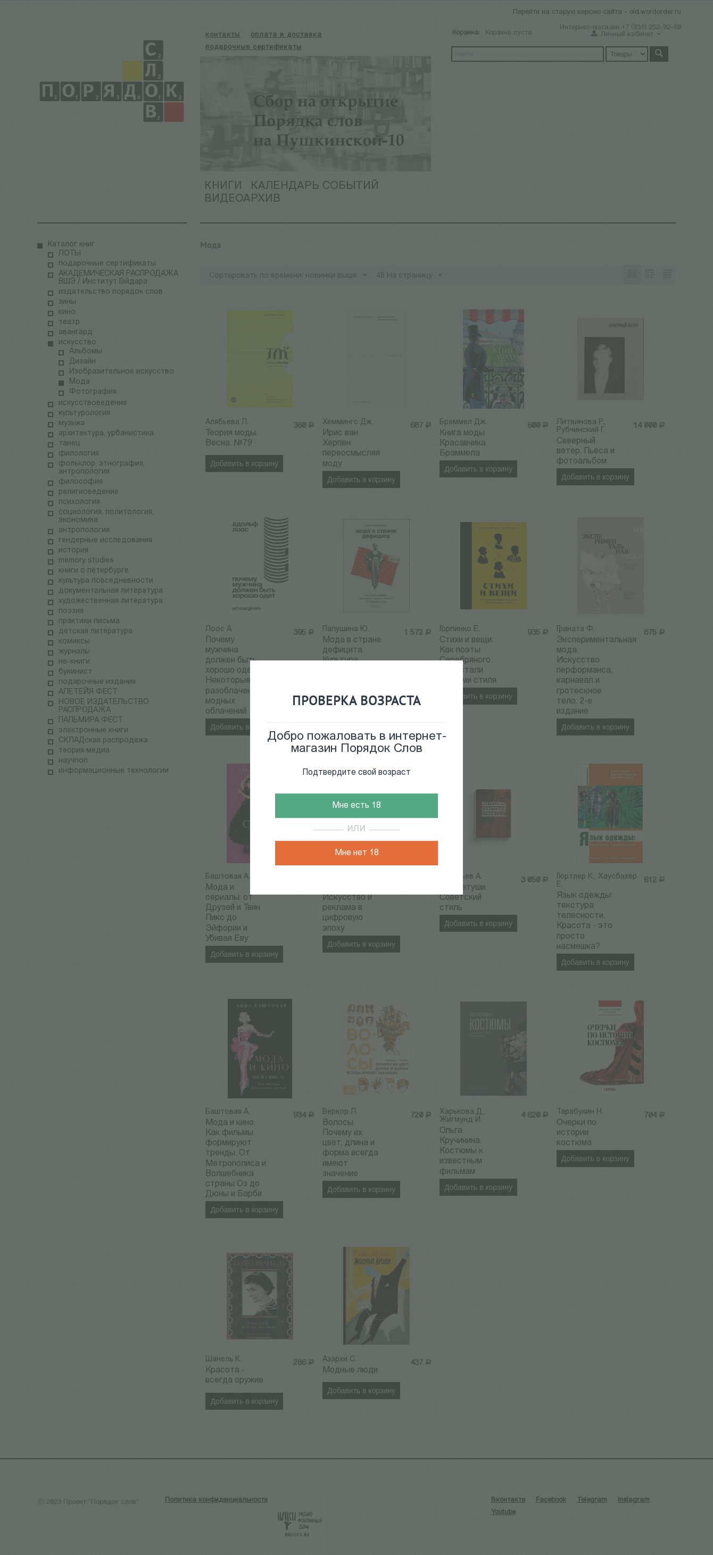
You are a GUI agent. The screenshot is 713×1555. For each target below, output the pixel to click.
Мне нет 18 (357, 853)
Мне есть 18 (356, 805)
